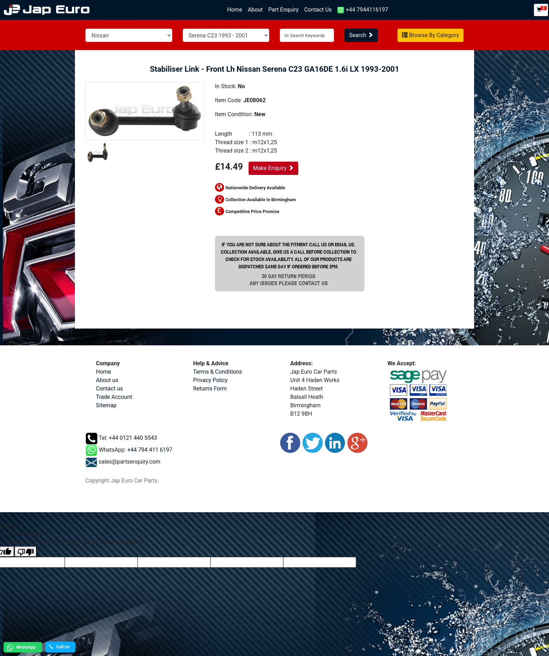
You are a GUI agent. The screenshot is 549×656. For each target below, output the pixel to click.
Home (236, 9)
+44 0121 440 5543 (133, 438)
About (255, 9)
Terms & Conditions (217, 371)
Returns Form (210, 388)
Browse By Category (430, 35)
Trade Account (114, 397)
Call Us (59, 646)
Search (361, 35)
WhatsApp (20, 648)
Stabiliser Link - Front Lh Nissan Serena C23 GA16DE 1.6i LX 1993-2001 (274, 69)
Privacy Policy (210, 380)
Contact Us (318, 9)
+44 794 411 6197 (149, 450)
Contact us (109, 388)
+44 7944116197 (362, 10)
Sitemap (106, 405)
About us (107, 380)
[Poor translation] (25, 551)
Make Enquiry (273, 168)
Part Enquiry (283, 9)
